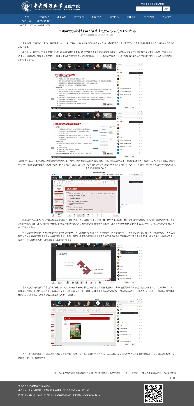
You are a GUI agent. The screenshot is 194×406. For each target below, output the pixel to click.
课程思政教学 (44, 21)
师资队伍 (61, 17)
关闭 (172, 378)
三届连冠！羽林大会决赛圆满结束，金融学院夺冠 (152, 373)
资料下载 (27, 21)
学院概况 (44, 17)
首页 (26, 17)
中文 (153, 4)
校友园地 (166, 17)
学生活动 (149, 17)
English (160, 4)
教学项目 (79, 17)
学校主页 (145, 4)
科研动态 (96, 17)
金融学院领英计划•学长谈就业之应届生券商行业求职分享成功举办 (89, 373)
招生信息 (114, 17)
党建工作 (131, 17)
